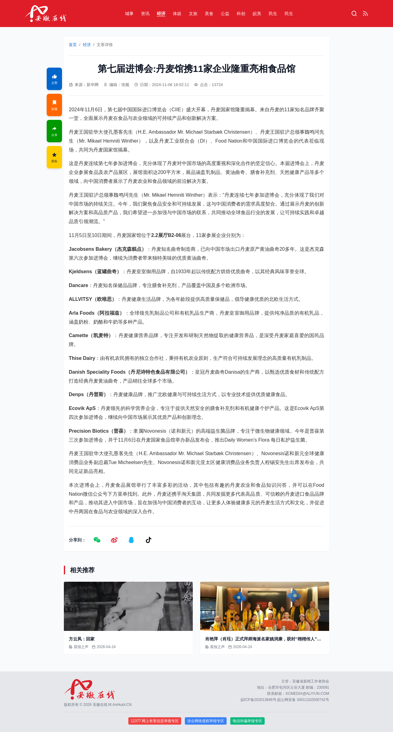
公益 (225, 13)
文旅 (193, 13)
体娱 (177, 13)
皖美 (257, 13)
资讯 (145, 13)
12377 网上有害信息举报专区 (155, 721)
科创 (241, 13)
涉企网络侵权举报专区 (205, 721)
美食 (209, 13)
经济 (161, 13)
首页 (73, 44)
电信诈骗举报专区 (247, 721)
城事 (129, 13)
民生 (273, 13)
